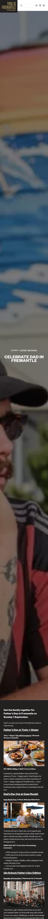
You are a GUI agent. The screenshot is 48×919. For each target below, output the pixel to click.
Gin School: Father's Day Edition (22, 872)
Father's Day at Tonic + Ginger (21, 729)
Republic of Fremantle (12, 878)
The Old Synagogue (23, 735)
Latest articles (28, 350)
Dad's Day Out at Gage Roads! (21, 794)
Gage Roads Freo (10, 799)
